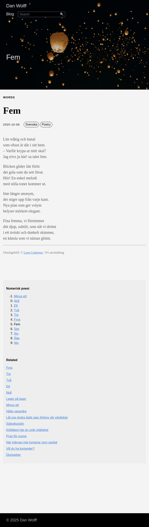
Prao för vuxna (16, 436)
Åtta (16, 338)
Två (16, 310)
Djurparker (13, 454)
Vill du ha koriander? (20, 448)
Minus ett (20, 296)
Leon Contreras (33, 252)
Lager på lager (16, 398)
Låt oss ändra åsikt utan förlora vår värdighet (37, 417)
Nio (16, 343)
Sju (16, 333)
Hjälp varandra (16, 411)
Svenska (31, 124)
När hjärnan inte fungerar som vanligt (31, 442)
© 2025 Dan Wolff (21, 520)
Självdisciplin (15, 423)
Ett (16, 305)
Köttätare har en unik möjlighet (27, 430)
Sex (16, 329)
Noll (16, 301)
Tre (16, 315)
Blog (10, 14)
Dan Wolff (16, 5)
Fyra (17, 319)
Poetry (46, 124)
